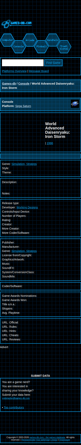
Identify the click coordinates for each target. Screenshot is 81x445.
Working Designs (27, 207)
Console (23, 83)
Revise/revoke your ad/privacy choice (40, 440)
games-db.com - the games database (47, 437)
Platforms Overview (14, 71)
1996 (50, 143)
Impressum (64, 440)
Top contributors (14, 407)
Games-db (9, 83)
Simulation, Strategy (24, 251)
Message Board (39, 71)
